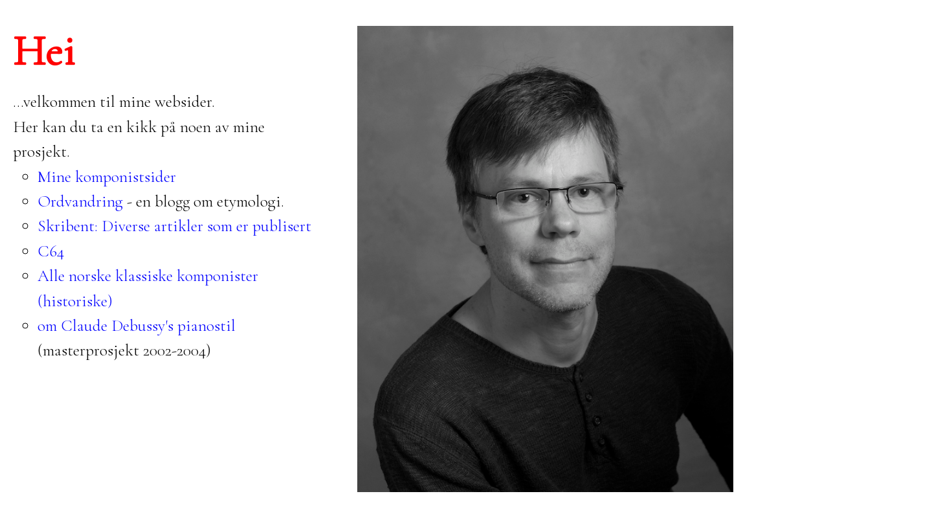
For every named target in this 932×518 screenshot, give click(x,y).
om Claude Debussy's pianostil (137, 325)
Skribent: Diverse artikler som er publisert (174, 226)
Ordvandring (80, 201)
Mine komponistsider (107, 176)
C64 (51, 251)
